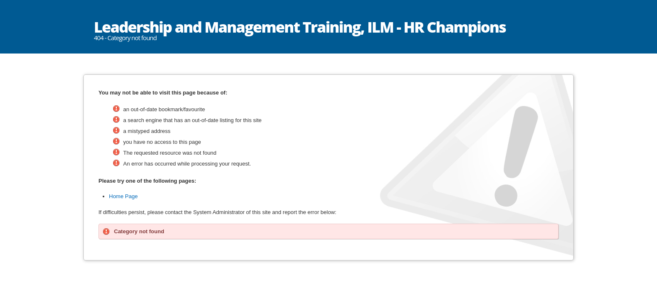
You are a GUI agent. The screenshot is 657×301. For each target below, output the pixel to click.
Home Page (123, 196)
